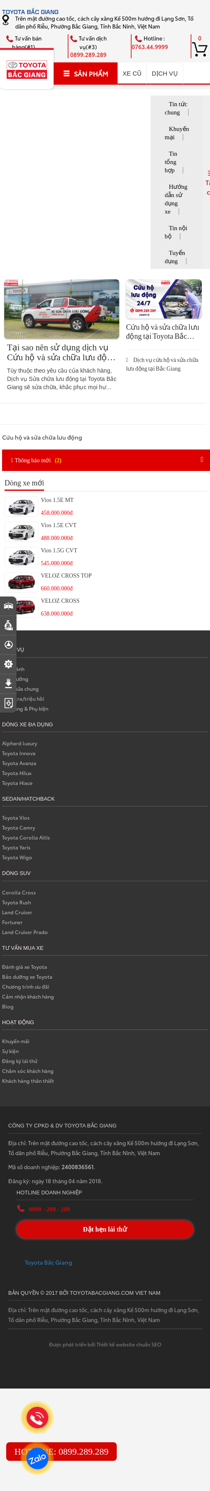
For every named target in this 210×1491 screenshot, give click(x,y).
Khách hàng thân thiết (28, 1080)
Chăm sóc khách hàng (28, 1070)
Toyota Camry (18, 827)
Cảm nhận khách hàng (28, 996)
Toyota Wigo (17, 857)
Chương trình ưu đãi (25, 986)
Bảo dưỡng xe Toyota (27, 976)
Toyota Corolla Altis (26, 837)
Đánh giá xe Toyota (24, 966)
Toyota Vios (16, 817)
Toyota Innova (18, 752)
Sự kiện (10, 1050)
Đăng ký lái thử (19, 1060)
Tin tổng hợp (171, 162)
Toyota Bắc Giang (48, 1262)
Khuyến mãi (15, 1040)
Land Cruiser (17, 912)
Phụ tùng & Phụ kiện (25, 708)
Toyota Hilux (16, 772)
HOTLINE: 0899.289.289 (61, 1451)
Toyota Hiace (17, 782)
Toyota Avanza (19, 762)
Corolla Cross (19, 892)
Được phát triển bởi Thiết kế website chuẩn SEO (105, 1344)
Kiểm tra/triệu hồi (23, 698)
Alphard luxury (19, 743)
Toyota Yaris (16, 847)
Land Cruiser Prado (25, 931)
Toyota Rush (16, 902)
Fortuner (12, 921)
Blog (8, 1006)
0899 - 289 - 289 (49, 1209)
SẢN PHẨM (85, 73)
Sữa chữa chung (20, 688)
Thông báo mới (37, 460)
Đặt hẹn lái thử (105, 1229)
